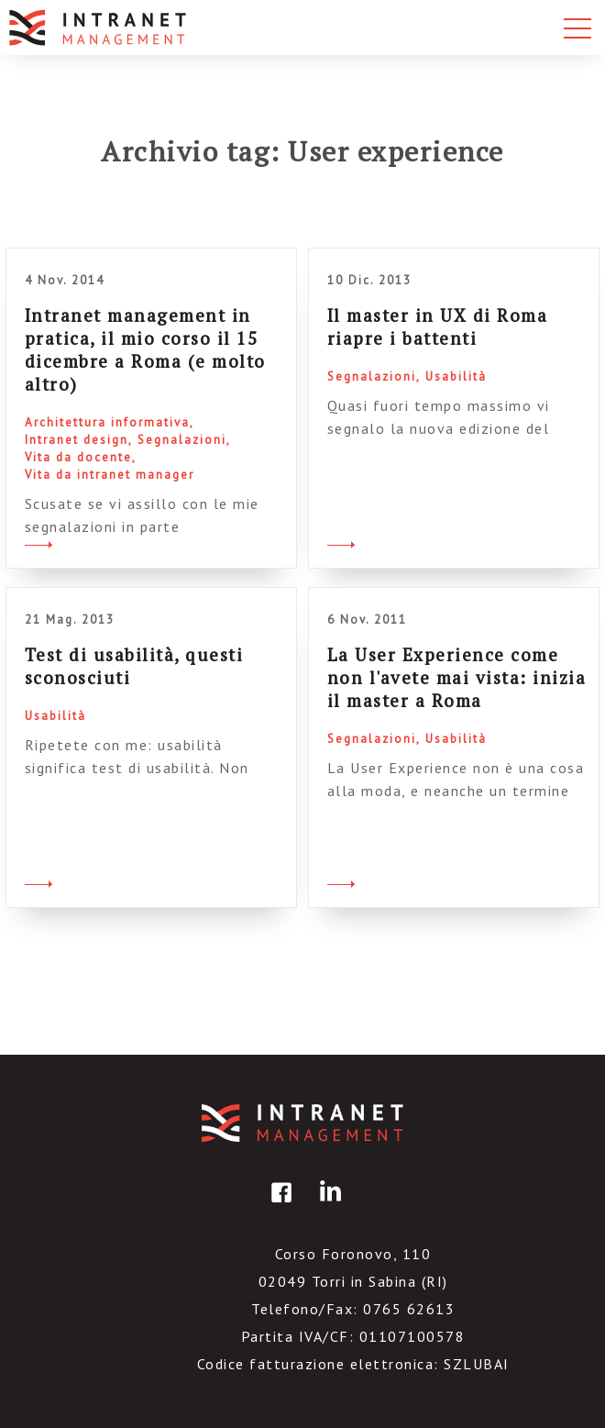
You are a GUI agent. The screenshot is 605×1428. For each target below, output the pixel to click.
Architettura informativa (107, 422)
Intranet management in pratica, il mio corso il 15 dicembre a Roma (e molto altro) (145, 349)
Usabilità (456, 376)
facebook (278, 1205)
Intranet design (76, 440)
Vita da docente (78, 457)
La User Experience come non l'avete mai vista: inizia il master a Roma (457, 677)
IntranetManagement (302, 1123)
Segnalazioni (182, 440)
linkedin (327, 1205)
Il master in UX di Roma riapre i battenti (437, 326)
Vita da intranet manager (109, 474)
